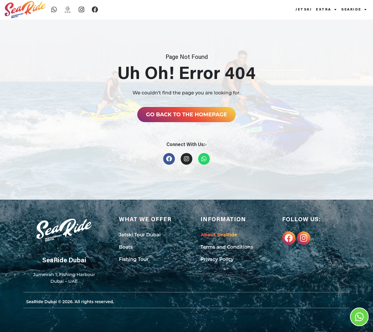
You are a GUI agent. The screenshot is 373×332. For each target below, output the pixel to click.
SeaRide (354, 9)
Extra (326, 9)
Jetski (303, 9)
